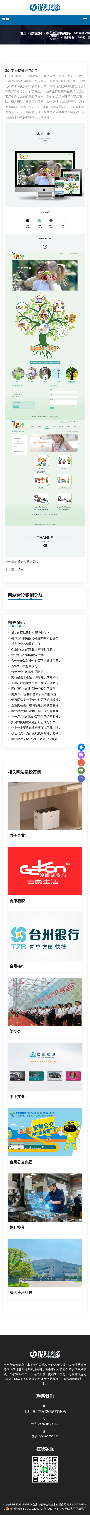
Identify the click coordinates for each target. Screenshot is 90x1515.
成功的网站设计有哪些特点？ (30, 632)
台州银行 (17, 966)
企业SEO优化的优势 (24, 666)
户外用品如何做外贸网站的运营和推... (36, 716)
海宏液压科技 (21, 1292)
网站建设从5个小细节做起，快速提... (35, 739)
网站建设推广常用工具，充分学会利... (36, 711)
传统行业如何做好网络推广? (29, 671)
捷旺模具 (17, 1227)
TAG (61, 1508)
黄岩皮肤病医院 (28, 561)
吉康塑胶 (17, 901)
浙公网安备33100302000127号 (28, 1508)
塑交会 (15, 1031)
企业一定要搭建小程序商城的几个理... (36, 727)
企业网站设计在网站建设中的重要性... (36, 705)
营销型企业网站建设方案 (27, 655)
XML (49, 1508)
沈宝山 (22, 569)
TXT (55, 1508)
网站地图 (70, 1508)
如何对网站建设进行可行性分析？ (33, 722)
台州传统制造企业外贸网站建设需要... (36, 660)
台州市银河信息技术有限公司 (49, 1504)
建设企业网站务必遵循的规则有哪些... (36, 638)
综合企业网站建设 (58, 33)
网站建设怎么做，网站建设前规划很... (36, 677)
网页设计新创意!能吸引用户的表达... (34, 694)
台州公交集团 (21, 1162)
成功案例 (36, 33)
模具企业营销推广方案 (26, 643)
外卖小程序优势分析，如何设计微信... (36, 683)
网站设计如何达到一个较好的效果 (33, 688)
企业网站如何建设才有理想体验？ (33, 649)
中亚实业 (17, 1097)
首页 (23, 33)
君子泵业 (17, 835)
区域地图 (81, 1508)
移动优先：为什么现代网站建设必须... (36, 733)
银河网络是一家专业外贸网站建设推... (36, 699)
